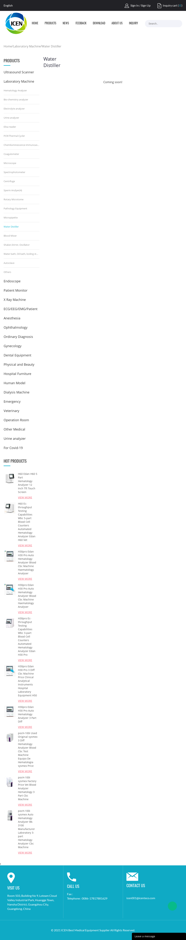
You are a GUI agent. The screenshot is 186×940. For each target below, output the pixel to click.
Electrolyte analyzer (14, 108)
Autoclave (9, 263)
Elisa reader (10, 126)
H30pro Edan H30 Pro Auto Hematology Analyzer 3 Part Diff (27, 714)
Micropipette (11, 217)
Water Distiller (51, 46)
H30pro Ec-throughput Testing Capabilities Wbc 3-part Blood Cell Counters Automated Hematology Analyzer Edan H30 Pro (26, 636)
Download (99, 23)
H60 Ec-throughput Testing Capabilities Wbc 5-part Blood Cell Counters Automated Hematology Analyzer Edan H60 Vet (26, 522)
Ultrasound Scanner (19, 72)
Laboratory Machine (27, 46)
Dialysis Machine (16, 392)
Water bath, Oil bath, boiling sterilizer (21, 253)
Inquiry (133, 23)
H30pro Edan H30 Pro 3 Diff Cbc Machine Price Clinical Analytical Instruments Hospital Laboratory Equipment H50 (27, 681)
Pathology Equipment (15, 208)
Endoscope (12, 281)
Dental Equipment (17, 355)
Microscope (10, 163)
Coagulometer (11, 154)
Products (50, 23)
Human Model (14, 383)
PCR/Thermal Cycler (14, 135)
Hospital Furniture (17, 373)
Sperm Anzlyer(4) (13, 190)
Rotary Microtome (13, 199)
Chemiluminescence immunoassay (21, 145)
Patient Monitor (15, 290)
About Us (117, 23)
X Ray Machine (15, 299)
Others (7, 272)
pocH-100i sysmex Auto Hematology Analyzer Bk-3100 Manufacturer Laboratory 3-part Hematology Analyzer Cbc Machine (26, 829)
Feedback (81, 23)
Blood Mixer (10, 235)
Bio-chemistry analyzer (16, 99)
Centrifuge (9, 181)
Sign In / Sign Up (140, 5)
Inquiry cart (170, 5)
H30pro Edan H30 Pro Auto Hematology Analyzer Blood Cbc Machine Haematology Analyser (27, 562)
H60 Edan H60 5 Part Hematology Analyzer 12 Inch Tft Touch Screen (27, 483)
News (66, 23)
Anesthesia (12, 318)
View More (25, 497)
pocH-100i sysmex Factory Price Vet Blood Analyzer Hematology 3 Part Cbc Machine (27, 788)
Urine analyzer (11, 117)
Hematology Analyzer (15, 90)
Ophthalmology (15, 327)
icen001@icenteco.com (140, 898)
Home (35, 23)
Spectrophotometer (14, 172)
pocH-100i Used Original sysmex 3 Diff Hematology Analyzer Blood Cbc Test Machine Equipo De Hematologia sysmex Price (27, 749)
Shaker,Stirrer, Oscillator (17, 244)
